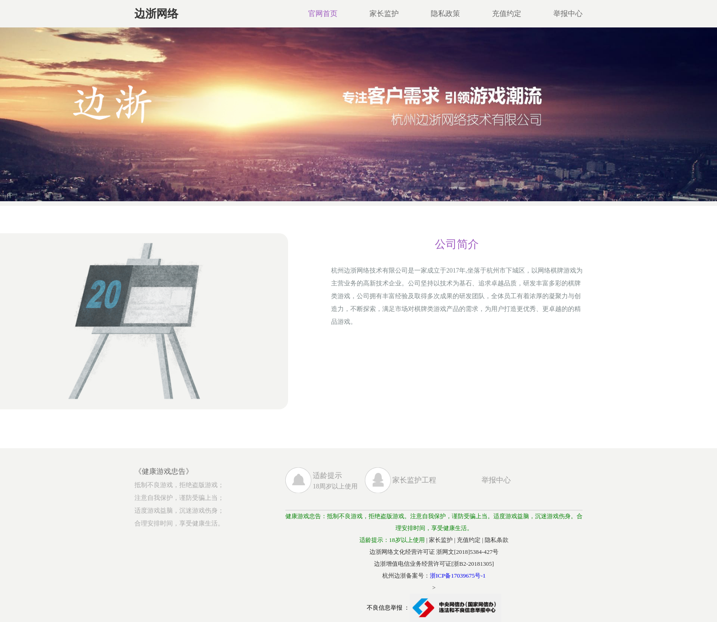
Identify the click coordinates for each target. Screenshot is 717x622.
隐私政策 (445, 13)
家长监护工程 (414, 480)
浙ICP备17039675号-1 (458, 575)
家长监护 (384, 13)
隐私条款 (496, 539)
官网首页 (322, 13)
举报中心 (568, 13)
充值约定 (506, 13)
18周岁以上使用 (339, 480)
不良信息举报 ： (434, 608)
